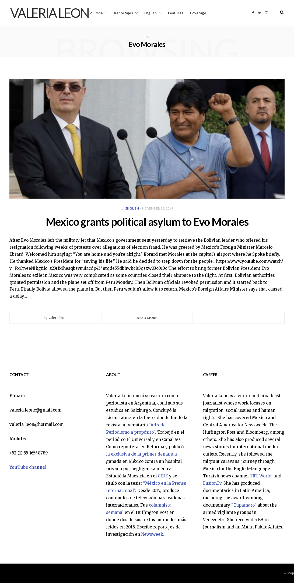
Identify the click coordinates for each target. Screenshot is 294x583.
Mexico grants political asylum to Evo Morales (147, 221)
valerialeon (57, 318)
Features (175, 13)
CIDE (163, 475)
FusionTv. (212, 483)
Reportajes (123, 13)
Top (289, 573)
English (150, 13)
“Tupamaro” (244, 505)
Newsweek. (152, 534)
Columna (95, 13)
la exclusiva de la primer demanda (141, 454)
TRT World (261, 475)
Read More (147, 317)
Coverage (198, 13)
